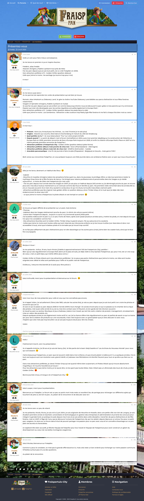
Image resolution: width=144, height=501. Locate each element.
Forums (23, 3)
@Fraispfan (16, 489)
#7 (135, 274)
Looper (14, 347)
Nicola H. (14, 416)
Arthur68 (14, 253)
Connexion (82, 487)
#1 (135, 54)
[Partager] (132, 54)
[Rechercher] (131, 3)
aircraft (14, 178)
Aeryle (14, 215)
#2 (135, 89)
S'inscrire (82, 489)
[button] (28, 3)
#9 (135, 336)
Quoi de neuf (38, 3)
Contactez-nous (117, 489)
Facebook (48, 492)
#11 (135, 405)
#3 (135, 122)
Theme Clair (83, 495)
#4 (135, 167)
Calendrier (48, 489)
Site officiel (48, 495)
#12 (135, 440)
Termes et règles (117, 495)
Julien (14, 306)
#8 (135, 294)
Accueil (12, 3)
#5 (135, 204)
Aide (113, 487)
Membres (52, 3)
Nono (14, 133)
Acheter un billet (50, 487)
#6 (135, 241)
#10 (135, 385)
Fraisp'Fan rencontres (86, 492)
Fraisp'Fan (27, 489)
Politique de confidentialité (121, 492)
